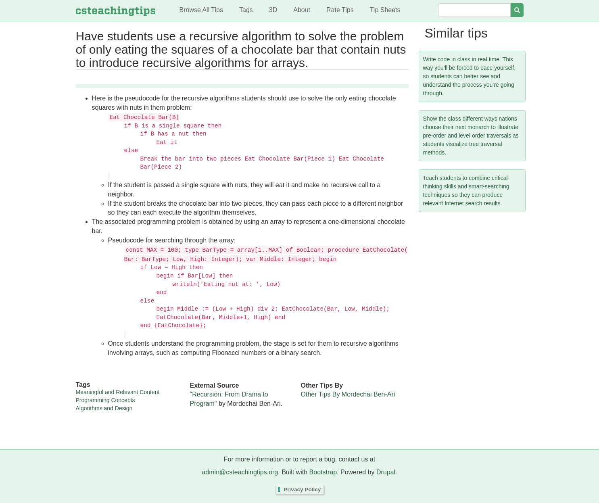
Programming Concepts (105, 400)
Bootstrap (323, 472)
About (301, 9)
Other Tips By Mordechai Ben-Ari (348, 394)
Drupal (385, 472)
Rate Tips (340, 9)
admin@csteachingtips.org (240, 472)
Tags (246, 9)
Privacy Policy (302, 489)
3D (273, 9)
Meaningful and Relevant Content (118, 392)
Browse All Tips (201, 9)
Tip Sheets (385, 9)
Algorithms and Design (104, 408)
